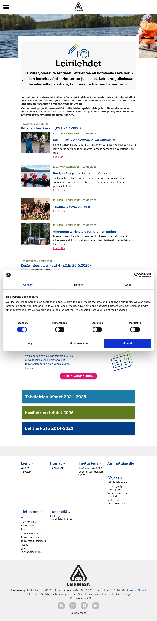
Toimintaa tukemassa (33, 540)
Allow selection (78, 343)
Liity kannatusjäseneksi (31, 550)
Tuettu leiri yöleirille (90, 467)
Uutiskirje (125, 594)
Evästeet (112, 594)
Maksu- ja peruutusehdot (116, 502)
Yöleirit (25, 467)
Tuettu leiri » (89, 463)
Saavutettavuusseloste (91, 594)
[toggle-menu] (6, 7)
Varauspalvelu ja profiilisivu (117, 495)
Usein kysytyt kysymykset (115, 488)
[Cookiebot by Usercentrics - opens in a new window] (136, 275)
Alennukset (56, 467)
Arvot (24, 529)
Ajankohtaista (29, 521)
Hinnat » (57, 463)
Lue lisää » (59, 156)
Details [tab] (78, 284)
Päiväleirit (26, 471)
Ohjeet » (115, 478)
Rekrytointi (27, 525)
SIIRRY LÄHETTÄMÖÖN (78, 376)
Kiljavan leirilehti (34, 123)
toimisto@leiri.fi (136, 590)
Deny (29, 343)
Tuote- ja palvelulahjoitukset (61, 518)
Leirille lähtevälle (117, 482)
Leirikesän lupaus (31, 533)
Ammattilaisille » (120, 466)
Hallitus (25, 544)
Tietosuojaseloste (65, 594)
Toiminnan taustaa (31, 537)
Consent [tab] (28, 284)
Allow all (127, 343)
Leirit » (27, 463)
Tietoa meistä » (33, 514)
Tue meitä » (60, 511)
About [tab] (128, 284)
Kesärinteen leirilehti (37, 261)
